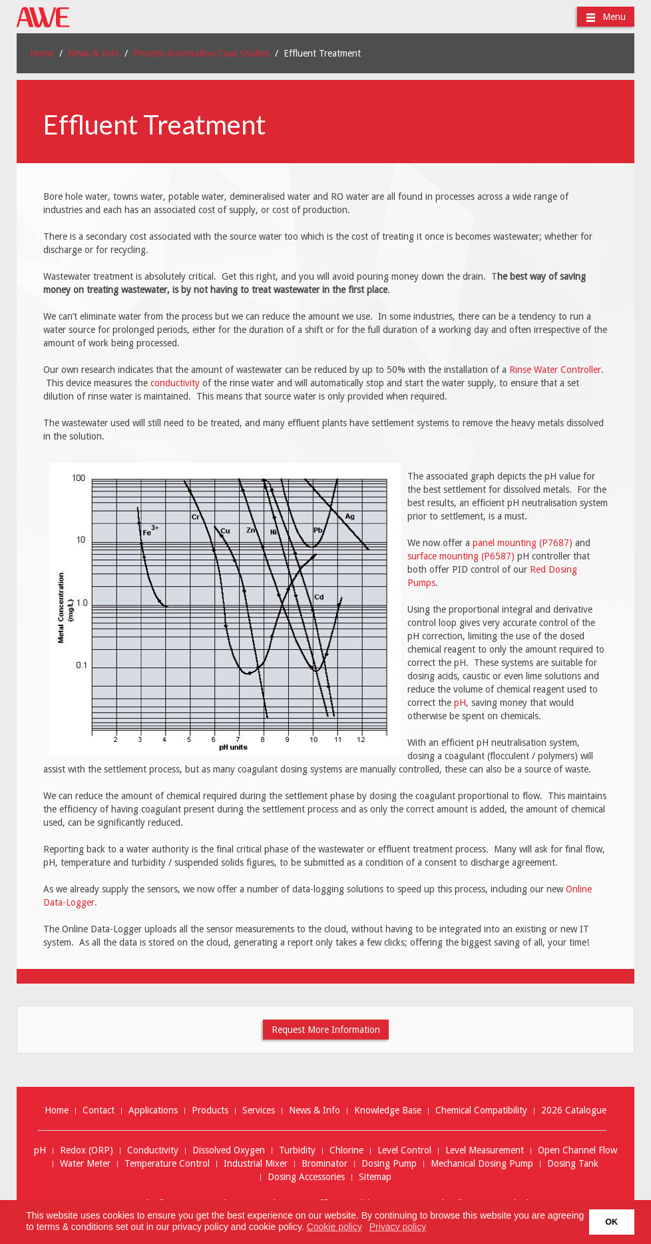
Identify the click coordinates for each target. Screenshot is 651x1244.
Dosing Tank (572, 1164)
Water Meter (85, 1164)
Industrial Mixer (256, 1164)
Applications (153, 1110)
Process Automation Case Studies (201, 53)
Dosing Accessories (306, 1177)
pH (460, 702)
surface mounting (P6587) (461, 556)
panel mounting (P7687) (522, 542)
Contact (98, 1110)
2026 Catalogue (573, 1110)
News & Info (93, 53)
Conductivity (152, 1150)
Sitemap (375, 1177)
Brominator (324, 1164)
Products (210, 1110)
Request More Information (326, 1029)
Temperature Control (167, 1164)
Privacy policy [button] (398, 1226)
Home (42, 53)
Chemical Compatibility (481, 1110)
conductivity (175, 383)
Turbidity (297, 1150)
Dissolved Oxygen (228, 1150)
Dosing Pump (389, 1164)
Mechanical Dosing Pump (482, 1164)
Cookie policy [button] (334, 1226)
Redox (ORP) (86, 1150)
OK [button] (611, 1222)
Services (258, 1110)
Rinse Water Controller (555, 369)
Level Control (404, 1150)
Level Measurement (484, 1150)
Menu (606, 17)
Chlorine (346, 1150)
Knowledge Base (387, 1110)
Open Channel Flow (577, 1150)
